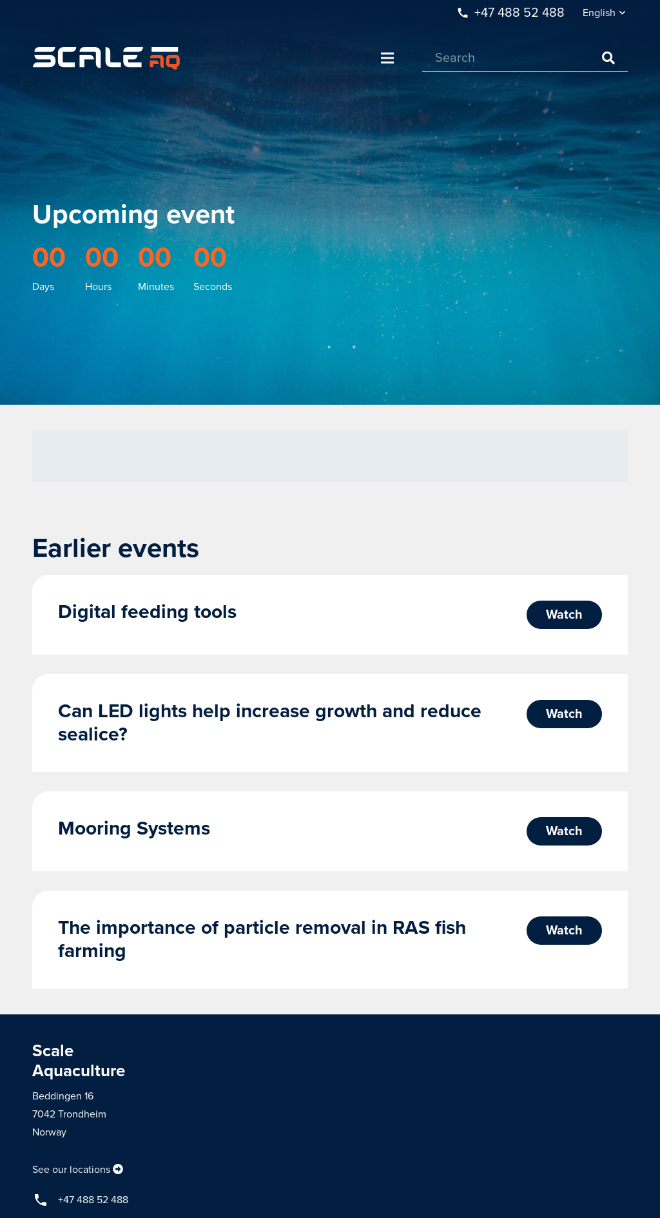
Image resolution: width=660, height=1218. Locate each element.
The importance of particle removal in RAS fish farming (262, 939)
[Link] (106, 58)
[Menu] (387, 58)
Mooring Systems (134, 828)
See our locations (71, 1169)
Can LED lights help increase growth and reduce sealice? (269, 722)
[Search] (525, 58)
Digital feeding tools (147, 612)
